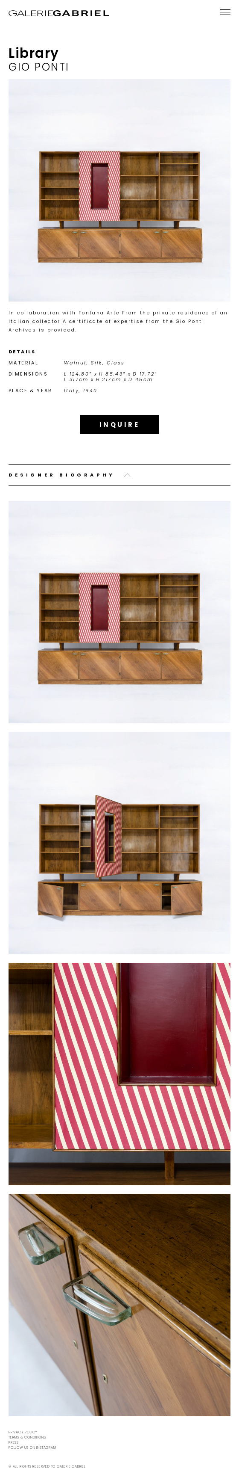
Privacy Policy (23, 1432)
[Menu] (225, 12)
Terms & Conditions (27, 1437)
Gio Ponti (39, 66)
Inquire (119, 424)
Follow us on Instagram (32, 1447)
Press (14, 1442)
